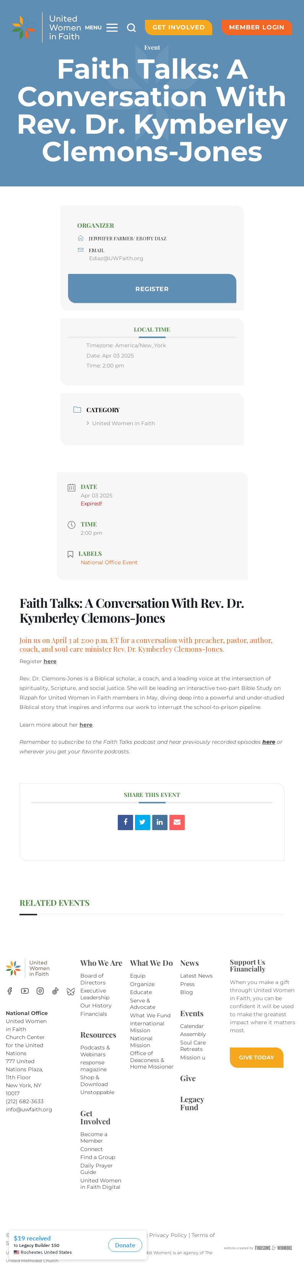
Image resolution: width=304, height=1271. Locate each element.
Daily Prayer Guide (96, 1169)
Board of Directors (93, 979)
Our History (96, 1005)
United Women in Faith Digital (100, 1184)
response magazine (93, 1066)
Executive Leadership (94, 994)
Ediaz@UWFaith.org (116, 258)
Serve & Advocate (142, 1004)
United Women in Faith (121, 423)
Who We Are (101, 962)
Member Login (256, 27)
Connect (91, 1149)
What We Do (151, 962)
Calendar (192, 1026)
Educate (141, 992)
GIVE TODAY (256, 1057)
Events (191, 1013)
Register (152, 289)
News (189, 962)
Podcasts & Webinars (95, 1051)
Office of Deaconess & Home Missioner (152, 1060)
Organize (142, 984)
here (50, 661)
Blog (186, 992)
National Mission (141, 1042)
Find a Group (97, 1157)
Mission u (192, 1057)
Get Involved (179, 27)
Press (187, 984)
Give (188, 1078)
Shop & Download (94, 1081)
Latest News (196, 975)
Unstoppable (97, 1092)
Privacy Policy (169, 1235)
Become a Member (93, 1138)
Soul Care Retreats (193, 1046)
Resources (98, 1034)
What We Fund (150, 1015)
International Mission (147, 1027)
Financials (93, 1013)
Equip (137, 975)
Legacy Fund (192, 1103)
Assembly (193, 1034)
